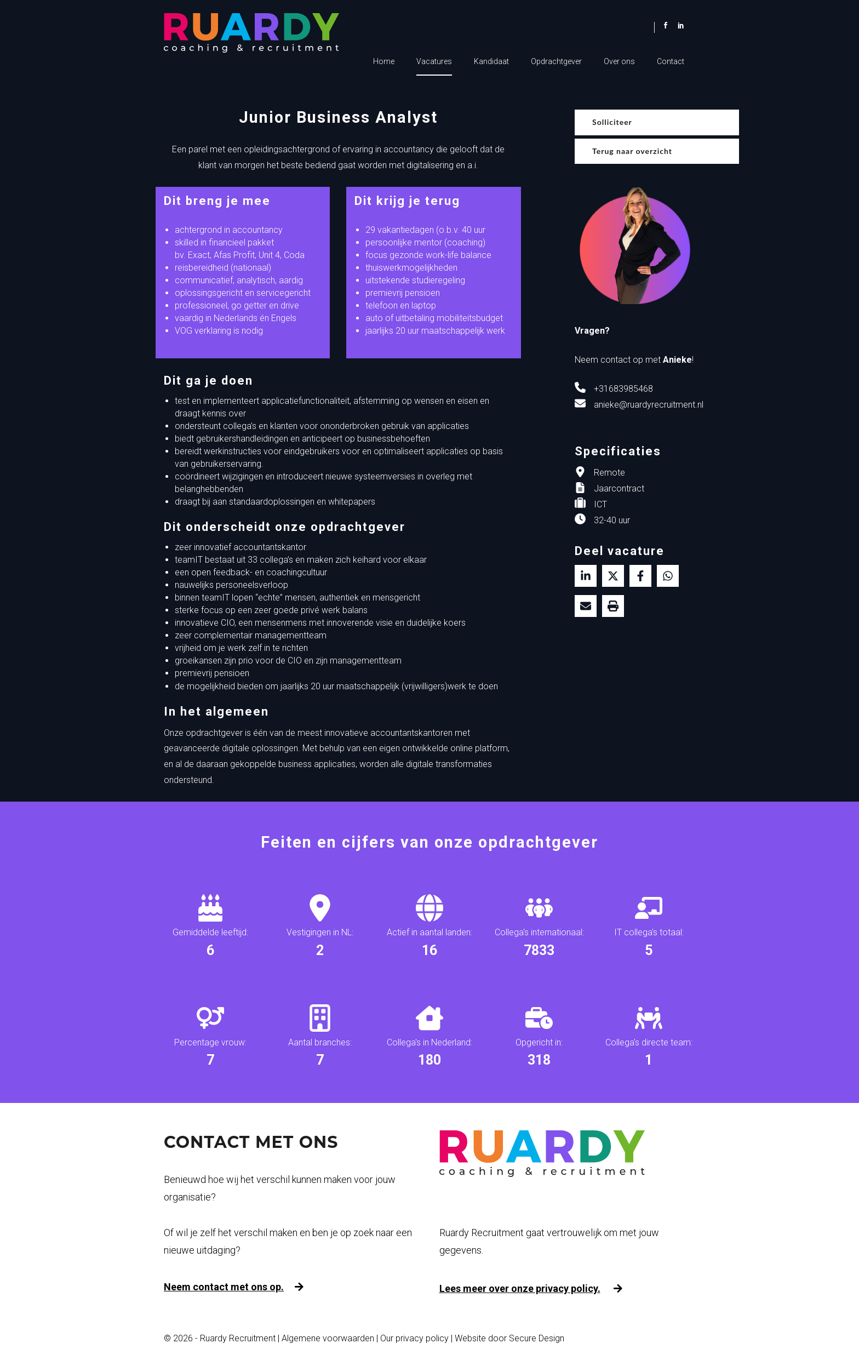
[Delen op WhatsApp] (668, 576)
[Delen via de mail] (586, 606)
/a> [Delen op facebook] (640, 575)
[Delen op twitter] (613, 576)
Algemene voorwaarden (328, 1338)
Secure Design (536, 1338)
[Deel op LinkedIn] (586, 576)
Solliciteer (612, 122)
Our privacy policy (414, 1338)
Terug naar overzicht (632, 151)
